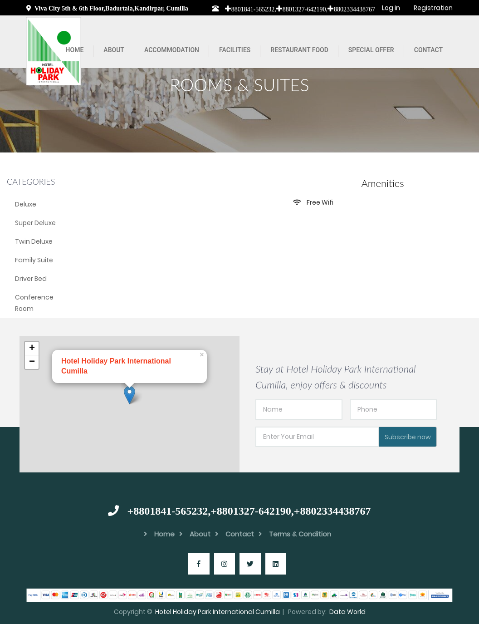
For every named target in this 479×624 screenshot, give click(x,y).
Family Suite (34, 260)
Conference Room (34, 303)
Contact (428, 50)
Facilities (234, 50)
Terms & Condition (295, 534)
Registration (433, 7)
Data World (347, 611)
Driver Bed (31, 278)
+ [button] (32, 348)
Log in (391, 7)
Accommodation (171, 50)
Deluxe (25, 204)
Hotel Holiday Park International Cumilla (217, 611)
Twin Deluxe (34, 241)
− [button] (32, 362)
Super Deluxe (35, 222)
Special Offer (371, 50)
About (113, 50)
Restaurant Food (299, 50)
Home (75, 50)
